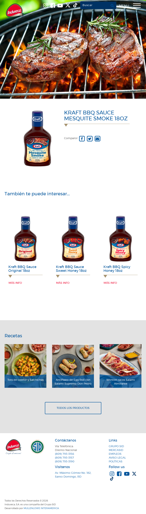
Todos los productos (73, 408)
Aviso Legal (117, 457)
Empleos (115, 454)
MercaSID (116, 450)
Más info (15, 283)
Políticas (115, 461)
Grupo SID (116, 446)
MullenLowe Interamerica (41, 508)
